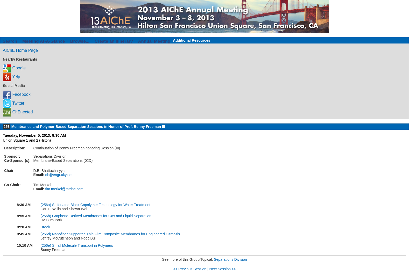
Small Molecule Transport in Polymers (82, 245)
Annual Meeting (154, 41)
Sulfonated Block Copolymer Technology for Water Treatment (101, 205)
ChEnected (18, 112)
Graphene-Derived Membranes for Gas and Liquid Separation (101, 216)
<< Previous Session (189, 269)
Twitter (13, 103)
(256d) (46, 234)
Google (14, 68)
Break (45, 227)
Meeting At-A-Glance (43, 41)
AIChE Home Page (20, 50)
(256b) (46, 216)
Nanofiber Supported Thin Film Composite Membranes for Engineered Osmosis (116, 234)
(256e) (46, 245)
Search (10, 41)
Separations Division (230, 259)
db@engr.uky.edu (59, 175)
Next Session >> (222, 269)
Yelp (11, 77)
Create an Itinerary (114, 41)
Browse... (79, 41)
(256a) (46, 205)
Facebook (17, 94)
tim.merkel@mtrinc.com (63, 189)
